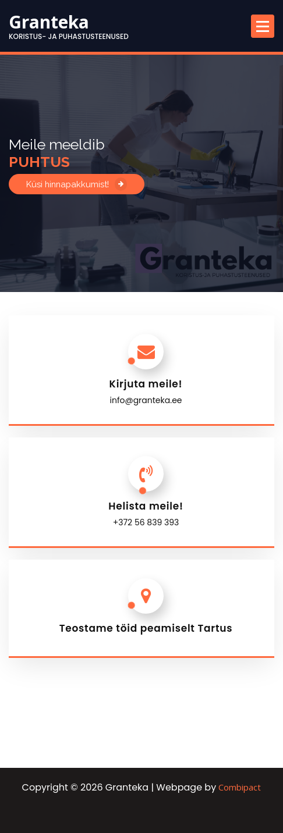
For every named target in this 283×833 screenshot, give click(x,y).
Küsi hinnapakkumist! (76, 184)
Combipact (239, 787)
